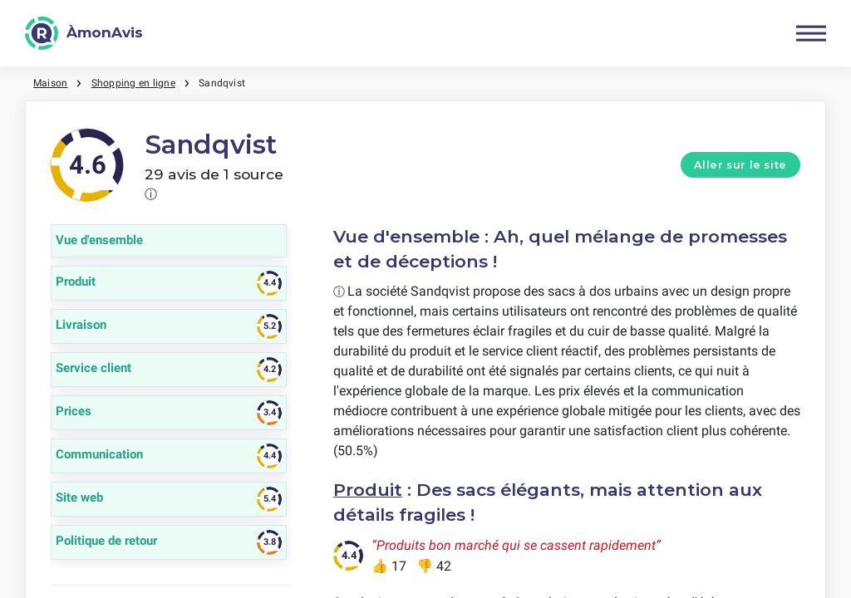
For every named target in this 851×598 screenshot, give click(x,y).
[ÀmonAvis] (84, 33)
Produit (367, 489)
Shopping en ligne (133, 83)
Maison (50, 83)
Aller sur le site (740, 165)
